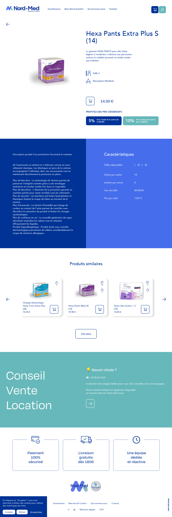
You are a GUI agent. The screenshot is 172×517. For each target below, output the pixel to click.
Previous (8, 299)
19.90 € (80, 309)
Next (164, 299)
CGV (101, 509)
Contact (113, 8)
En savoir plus (36, 512)
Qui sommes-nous (96, 8)
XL (146, 164)
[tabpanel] (49, 72)
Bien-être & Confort (73, 8)
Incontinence (54, 8)
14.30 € (35, 307)
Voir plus (86, 334)
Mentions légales (87, 509)
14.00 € (126, 309)
